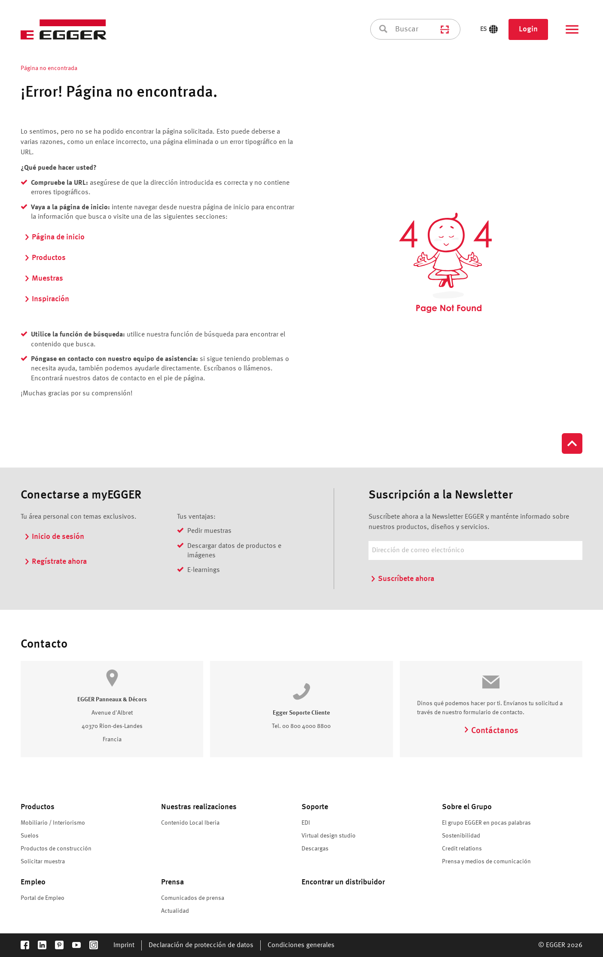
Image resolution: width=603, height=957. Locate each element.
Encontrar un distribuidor (343, 882)
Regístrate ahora (55, 561)
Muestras (43, 278)
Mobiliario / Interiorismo (53, 823)
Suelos (30, 836)
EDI (306, 823)
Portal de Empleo (42, 898)
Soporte (315, 807)
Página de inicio (54, 237)
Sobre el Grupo (467, 807)
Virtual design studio (329, 836)
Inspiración (46, 299)
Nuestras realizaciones (199, 807)
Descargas (315, 849)
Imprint (123, 945)
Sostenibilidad (461, 836)
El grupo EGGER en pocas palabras (486, 823)
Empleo (33, 882)
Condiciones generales (301, 945)
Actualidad (175, 911)
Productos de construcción (56, 849)
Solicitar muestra (43, 862)
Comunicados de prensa (192, 898)
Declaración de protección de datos (201, 945)
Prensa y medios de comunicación (486, 862)
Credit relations (462, 849)
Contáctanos (490, 731)
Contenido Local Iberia (190, 823)
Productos (45, 258)
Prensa (172, 882)
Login (528, 29)
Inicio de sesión (54, 537)
